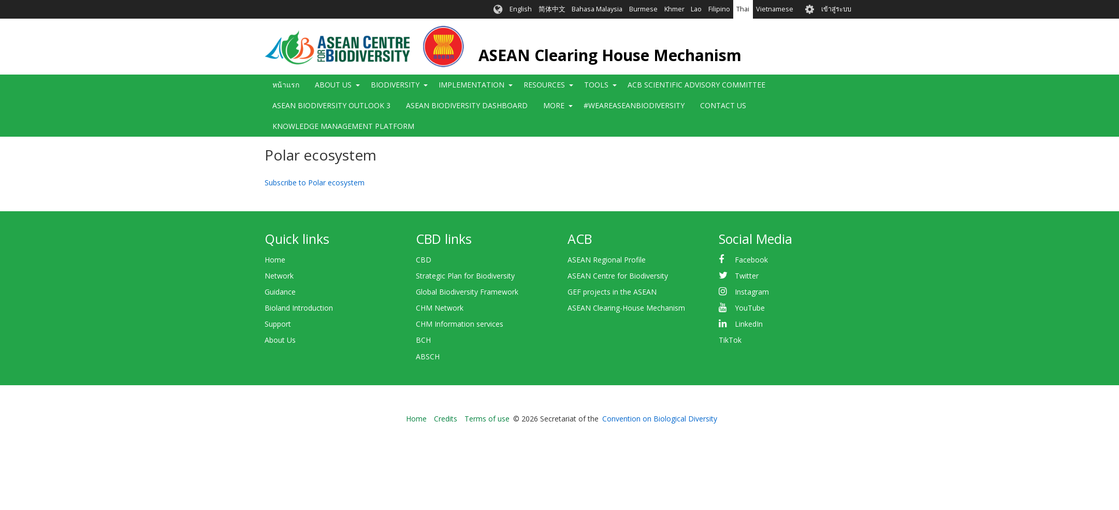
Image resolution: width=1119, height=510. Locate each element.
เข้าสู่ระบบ (836, 9)
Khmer (674, 9)
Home (275, 260)
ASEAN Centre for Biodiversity (618, 276)
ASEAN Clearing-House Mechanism (626, 308)
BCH (423, 340)
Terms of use (487, 419)
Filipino (719, 9)
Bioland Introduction (299, 308)
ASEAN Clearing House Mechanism (610, 55)
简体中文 (552, 9)
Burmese (643, 9)
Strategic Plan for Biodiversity (465, 276)
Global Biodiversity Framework (467, 292)
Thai (742, 9)
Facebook (751, 260)
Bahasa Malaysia (597, 9)
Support (278, 324)
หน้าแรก (285, 85)
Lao (696, 9)
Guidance (280, 292)
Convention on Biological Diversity (659, 419)
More (553, 105)
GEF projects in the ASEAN (612, 292)
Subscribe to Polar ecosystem (315, 182)
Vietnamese (774, 9)
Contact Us (723, 105)
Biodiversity (395, 85)
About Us (333, 85)
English (521, 9)
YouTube (750, 308)
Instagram (752, 292)
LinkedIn (749, 324)
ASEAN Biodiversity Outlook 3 (331, 105)
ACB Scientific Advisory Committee (696, 85)
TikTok (730, 340)
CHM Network (439, 308)
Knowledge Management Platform (343, 126)
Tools (596, 85)
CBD (423, 260)
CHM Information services (459, 324)
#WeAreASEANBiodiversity (634, 105)
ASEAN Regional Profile (607, 260)
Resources (544, 85)
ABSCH (428, 356)
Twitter (747, 276)
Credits (445, 419)
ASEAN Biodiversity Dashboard (467, 105)
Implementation (471, 85)
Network (279, 276)
